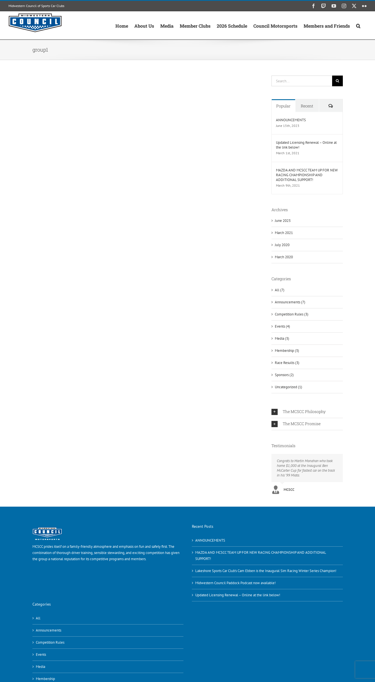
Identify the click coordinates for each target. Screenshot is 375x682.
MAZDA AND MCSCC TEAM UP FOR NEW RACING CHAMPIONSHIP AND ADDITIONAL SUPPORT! (307, 175)
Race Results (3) (287, 362)
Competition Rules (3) (291, 314)
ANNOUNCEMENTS (291, 120)
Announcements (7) (290, 302)
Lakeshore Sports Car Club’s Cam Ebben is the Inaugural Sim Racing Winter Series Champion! (265, 570)
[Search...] (301, 81)
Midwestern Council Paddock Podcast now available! (235, 583)
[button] (358, 25)
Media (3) (282, 338)
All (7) (279, 290)
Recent (307, 106)
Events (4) (282, 326)
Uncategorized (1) (288, 387)
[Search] (337, 81)
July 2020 (282, 244)
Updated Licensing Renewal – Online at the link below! (306, 145)
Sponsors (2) (284, 374)
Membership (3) (287, 350)
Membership (45, 678)
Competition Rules (50, 642)
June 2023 (283, 220)
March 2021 (284, 232)
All (38, 618)
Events (41, 654)
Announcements (48, 630)
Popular (283, 106)
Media (40, 666)
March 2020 (284, 257)
